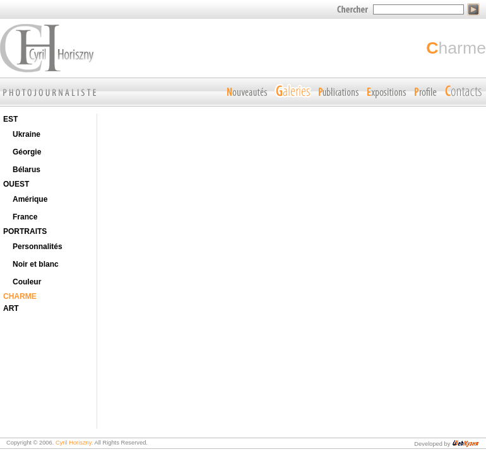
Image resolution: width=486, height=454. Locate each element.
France (25, 216)
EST (10, 119)
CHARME (20, 296)
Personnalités (37, 246)
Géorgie (27, 152)
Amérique (30, 199)
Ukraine (26, 134)
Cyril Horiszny (74, 442)
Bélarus (26, 169)
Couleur (27, 281)
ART (11, 308)
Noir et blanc (36, 264)
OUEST (16, 184)
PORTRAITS (25, 231)
